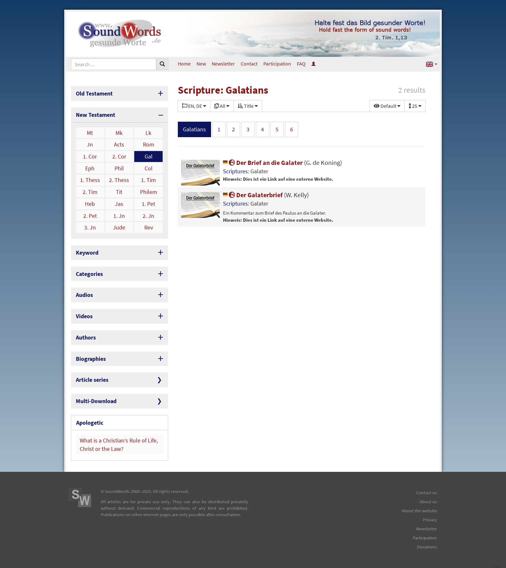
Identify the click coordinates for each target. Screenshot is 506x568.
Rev (148, 227)
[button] (431, 64)
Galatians (194, 129)
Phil (119, 168)
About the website (419, 510)
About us (428, 501)
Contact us (426, 492)
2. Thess (119, 180)
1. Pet (148, 204)
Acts (119, 144)
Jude (119, 227)
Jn (90, 144)
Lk (148, 133)
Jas (119, 204)
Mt (90, 133)
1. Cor (90, 156)
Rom (148, 144)
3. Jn (90, 227)
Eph (90, 168)
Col (149, 168)
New (201, 63)
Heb (90, 204)
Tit (119, 192)
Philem (148, 192)
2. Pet (90, 215)
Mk (119, 133)
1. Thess (90, 180)
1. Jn (119, 215)
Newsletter (223, 63)
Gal (149, 156)
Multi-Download (96, 401)
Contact (249, 63)
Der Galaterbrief (266, 195)
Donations (427, 547)
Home (184, 63)
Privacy (430, 519)
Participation (277, 63)
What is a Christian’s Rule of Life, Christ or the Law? (119, 444)
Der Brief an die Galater (282, 162)
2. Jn (148, 215)
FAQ (301, 63)
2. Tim (90, 192)
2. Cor (119, 156)
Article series (92, 379)
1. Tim (148, 180)
